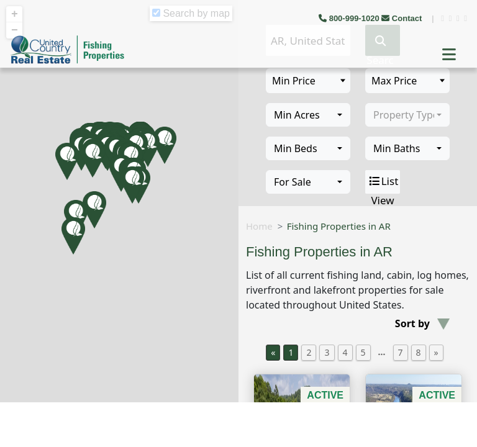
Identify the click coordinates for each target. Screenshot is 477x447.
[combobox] (308, 115)
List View (383, 182)
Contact (402, 18)
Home (259, 226)
